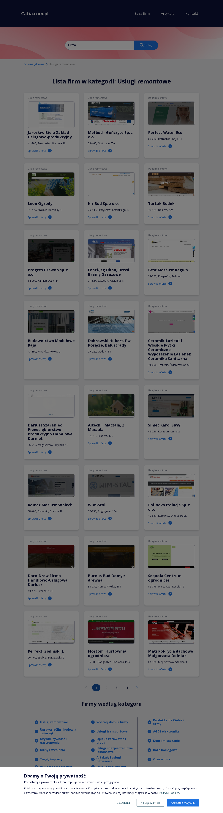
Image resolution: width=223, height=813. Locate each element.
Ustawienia (123, 802)
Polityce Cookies (169, 793)
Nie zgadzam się (150, 802)
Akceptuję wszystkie (183, 802)
